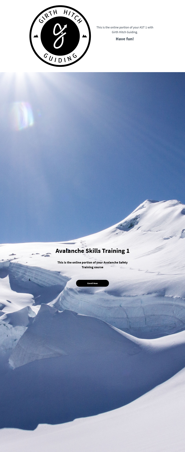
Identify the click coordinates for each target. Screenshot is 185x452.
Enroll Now (92, 283)
